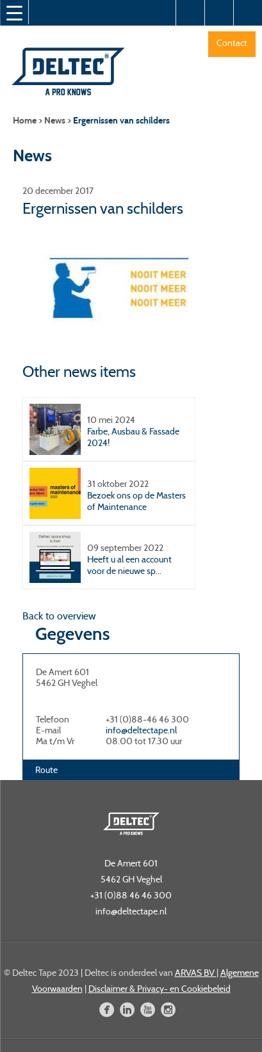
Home (25, 120)
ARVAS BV (196, 972)
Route (46, 770)
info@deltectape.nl (141, 730)
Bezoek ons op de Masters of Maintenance (136, 501)
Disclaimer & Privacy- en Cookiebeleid (159, 988)
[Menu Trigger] (14, 13)
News (54, 120)
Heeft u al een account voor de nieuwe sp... (129, 565)
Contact (232, 43)
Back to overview (59, 616)
